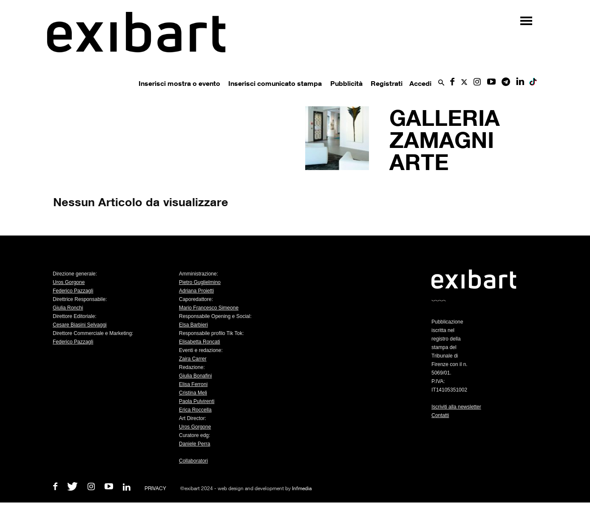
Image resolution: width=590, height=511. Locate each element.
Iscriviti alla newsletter (456, 407)
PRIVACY (155, 488)
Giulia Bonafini (195, 376)
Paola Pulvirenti (196, 401)
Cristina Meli (193, 393)
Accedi (420, 83)
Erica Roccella (195, 410)
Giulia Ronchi (68, 308)
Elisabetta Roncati (199, 342)
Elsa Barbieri (193, 325)
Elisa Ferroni (193, 384)
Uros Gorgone (69, 282)
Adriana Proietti (196, 291)
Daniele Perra (194, 444)
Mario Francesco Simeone (208, 308)
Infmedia (302, 488)
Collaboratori (193, 461)
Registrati (387, 83)
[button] (441, 83)
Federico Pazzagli (73, 291)
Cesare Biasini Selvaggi (80, 325)
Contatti (440, 415)
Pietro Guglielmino (200, 282)
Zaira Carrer (193, 359)
